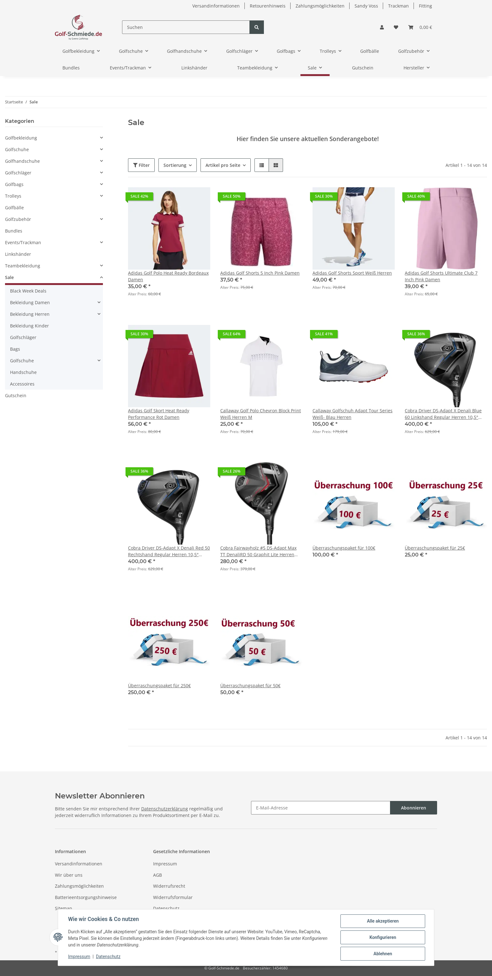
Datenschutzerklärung (164, 809)
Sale (9, 277)
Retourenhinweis (268, 6)
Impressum (165, 864)
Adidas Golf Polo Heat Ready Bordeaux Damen (168, 276)
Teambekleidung (22, 266)
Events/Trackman (23, 242)
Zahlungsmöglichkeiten (320, 6)
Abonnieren (413, 808)
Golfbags (14, 184)
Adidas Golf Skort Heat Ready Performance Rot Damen (158, 414)
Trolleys (13, 196)
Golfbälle (14, 208)
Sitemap (63, 908)
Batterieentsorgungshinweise (86, 897)
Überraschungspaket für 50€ (250, 685)
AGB (157, 875)
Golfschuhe (17, 149)
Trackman (398, 6)
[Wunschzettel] (396, 27)
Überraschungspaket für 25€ (435, 548)
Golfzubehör (18, 219)
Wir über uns (69, 875)
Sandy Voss (366, 6)
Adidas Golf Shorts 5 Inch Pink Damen (260, 273)
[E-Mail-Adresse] (320, 807)
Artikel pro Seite (223, 165)
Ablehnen (382, 953)
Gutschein (15, 395)
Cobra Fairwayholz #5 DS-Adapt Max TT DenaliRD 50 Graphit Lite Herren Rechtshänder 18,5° (258, 551)
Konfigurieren (382, 937)
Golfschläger (18, 173)
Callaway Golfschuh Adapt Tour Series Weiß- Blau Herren (353, 414)
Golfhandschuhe (22, 161)
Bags (15, 349)
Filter (141, 165)
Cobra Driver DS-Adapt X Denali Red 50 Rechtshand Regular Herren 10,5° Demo (169, 551)
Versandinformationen (216, 6)
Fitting (425, 6)
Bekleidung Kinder (29, 326)
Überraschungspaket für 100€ (344, 548)
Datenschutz (166, 908)
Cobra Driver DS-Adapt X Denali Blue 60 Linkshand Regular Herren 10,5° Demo (443, 414)
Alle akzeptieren (382, 921)
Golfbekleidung (21, 138)
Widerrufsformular (173, 897)
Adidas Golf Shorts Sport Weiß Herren (352, 273)
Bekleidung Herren (30, 314)
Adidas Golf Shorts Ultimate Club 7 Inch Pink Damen (441, 276)
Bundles (13, 231)
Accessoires (22, 384)
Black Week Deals (28, 291)
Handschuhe (23, 372)
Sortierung (174, 165)
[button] (382, 27)
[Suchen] (186, 27)
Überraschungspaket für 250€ (159, 685)
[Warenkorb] (420, 27)
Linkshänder (18, 254)
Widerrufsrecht (169, 886)
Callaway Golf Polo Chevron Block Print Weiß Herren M (260, 414)
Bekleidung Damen (30, 302)
